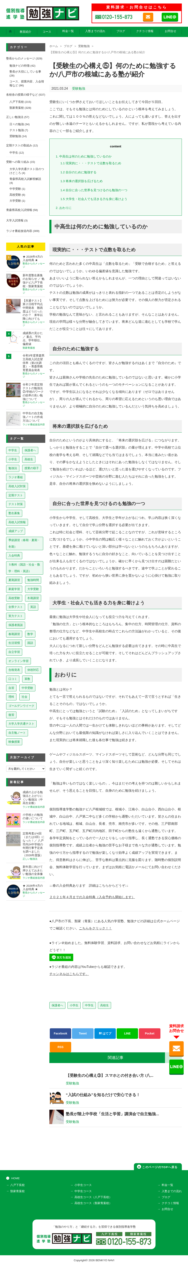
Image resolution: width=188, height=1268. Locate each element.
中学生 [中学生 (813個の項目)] (12, 450)
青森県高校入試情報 (19, 210)
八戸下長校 (16, 101)
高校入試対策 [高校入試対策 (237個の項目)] (17, 486)
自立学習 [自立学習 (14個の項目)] (14, 652)
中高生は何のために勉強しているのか (84, 156)
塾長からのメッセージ (20, 58)
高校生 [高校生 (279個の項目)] (28, 459)
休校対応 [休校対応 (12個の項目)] (33, 669)
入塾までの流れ (95, 31)
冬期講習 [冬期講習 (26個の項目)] (33, 598)
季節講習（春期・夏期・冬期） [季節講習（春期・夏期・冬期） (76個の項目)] (24, 543)
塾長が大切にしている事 (25, 71)
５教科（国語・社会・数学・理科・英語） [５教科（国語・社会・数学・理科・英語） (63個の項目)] (24, 568)
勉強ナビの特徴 (19, 65)
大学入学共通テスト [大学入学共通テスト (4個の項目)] (21, 723)
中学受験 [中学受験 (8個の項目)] (27, 688)
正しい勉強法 (14, 117)
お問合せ (170, 31)
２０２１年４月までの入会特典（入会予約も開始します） (92, 897)
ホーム (53, 46)
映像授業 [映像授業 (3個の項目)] (14, 741)
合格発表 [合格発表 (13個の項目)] (14, 669)
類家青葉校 (16, 107)
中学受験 (15, 188)
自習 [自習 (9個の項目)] (11, 688)
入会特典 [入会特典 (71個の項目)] (14, 555)
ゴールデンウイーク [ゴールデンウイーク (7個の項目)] (21, 705)
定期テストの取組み (19, 145)
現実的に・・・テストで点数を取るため (90, 163)
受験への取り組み (17, 161)
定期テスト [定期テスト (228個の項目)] (15, 495)
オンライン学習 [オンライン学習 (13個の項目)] (18, 661)
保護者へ (57, 1004)
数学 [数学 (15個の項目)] (30, 634)
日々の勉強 (16, 124)
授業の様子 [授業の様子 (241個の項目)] (31, 468)
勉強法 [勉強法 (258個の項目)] (12, 468)
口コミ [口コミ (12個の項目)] (12, 678)
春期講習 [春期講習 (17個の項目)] (14, 634)
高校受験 (15, 194)
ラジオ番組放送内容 (19, 231)
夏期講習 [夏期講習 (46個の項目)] (14, 580)
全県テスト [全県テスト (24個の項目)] (15, 607)
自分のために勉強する (78, 172)
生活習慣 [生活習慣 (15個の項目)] (14, 642)
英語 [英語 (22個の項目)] (33, 607)
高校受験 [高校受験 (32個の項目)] (14, 598)
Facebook (60, 1033)
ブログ (120, 31)
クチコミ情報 (144, 31)
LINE (127, 1033)
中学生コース (83, 1193)
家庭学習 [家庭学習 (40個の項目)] (14, 589)
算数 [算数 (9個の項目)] (27, 678)
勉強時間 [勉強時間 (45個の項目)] (33, 580)
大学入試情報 (14, 220)
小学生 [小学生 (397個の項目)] (12, 459)
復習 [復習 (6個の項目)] (11, 714)
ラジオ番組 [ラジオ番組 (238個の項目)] (15, 477)
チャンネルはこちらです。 (69, 973)
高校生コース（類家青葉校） (93, 1205)
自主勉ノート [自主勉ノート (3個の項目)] (17, 732)
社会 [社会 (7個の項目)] (24, 696)
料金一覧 (68, 31)
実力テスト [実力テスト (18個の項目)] (15, 616)
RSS (61, 1046)
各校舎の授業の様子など (22, 94)
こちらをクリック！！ (95, 928)
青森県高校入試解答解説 (25, 178)
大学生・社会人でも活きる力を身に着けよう (93, 199)
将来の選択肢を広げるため (81, 181)
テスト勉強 (16, 130)
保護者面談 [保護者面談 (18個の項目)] (15, 625)
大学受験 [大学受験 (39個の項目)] (33, 589)
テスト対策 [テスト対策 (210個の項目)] (15, 504)
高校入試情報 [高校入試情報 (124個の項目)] (17, 522)
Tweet (83, 1033)
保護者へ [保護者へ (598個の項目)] (30, 450)
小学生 (74, 1004)
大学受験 (15, 200)
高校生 (104, 1004)
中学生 (89, 1004)
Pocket (149, 1033)
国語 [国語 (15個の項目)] (30, 642)
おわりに (64, 207)
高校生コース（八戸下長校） (93, 1199)
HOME (15, 1180)
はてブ (105, 1033)
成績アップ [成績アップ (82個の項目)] (15, 531)
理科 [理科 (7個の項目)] (11, 696)
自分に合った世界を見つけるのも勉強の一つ (93, 190)
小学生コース (83, 1187)
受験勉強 (84, 46)
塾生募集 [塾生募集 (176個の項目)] (14, 513)
